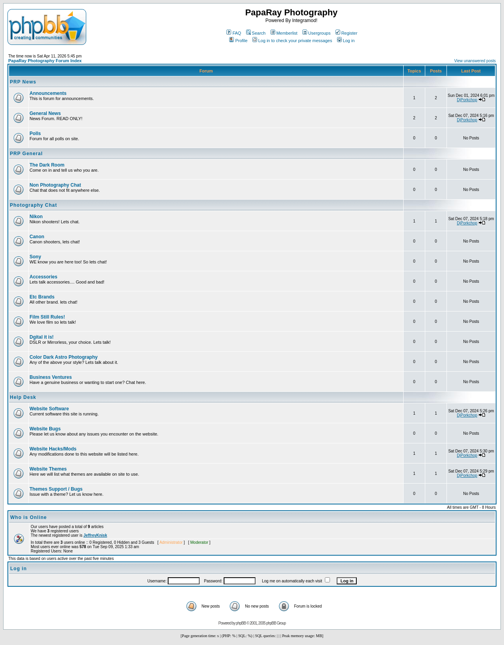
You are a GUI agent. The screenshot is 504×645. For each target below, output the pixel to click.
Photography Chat (33, 205)
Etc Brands (42, 297)
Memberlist (284, 33)
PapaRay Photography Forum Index (45, 60)
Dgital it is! (42, 337)
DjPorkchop (467, 100)
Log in (346, 40)
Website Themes (48, 469)
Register (346, 33)
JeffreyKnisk (95, 535)
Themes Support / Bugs (56, 489)
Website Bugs (45, 429)
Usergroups (316, 33)
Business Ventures (51, 377)
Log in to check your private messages (292, 40)
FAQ (233, 33)
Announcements (48, 93)
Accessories (43, 277)
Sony (35, 256)
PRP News (23, 82)
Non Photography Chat (55, 185)
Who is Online (28, 517)
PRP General (26, 153)
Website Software (49, 408)
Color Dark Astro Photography (64, 357)
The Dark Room (47, 165)
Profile (238, 40)
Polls (35, 133)
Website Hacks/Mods (53, 449)
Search (256, 33)
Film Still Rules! (47, 317)
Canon (37, 236)
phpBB (241, 623)
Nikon (36, 216)
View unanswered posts (475, 61)
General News (45, 113)
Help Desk (23, 397)
